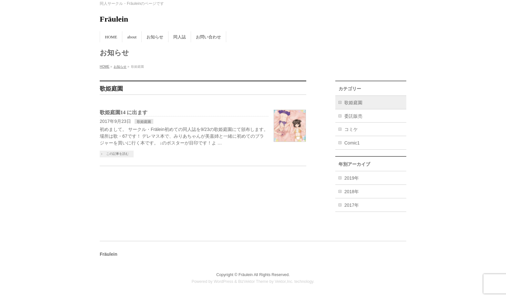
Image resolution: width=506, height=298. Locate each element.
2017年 (351, 205)
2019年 (351, 178)
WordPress (223, 281)
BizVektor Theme (253, 281)
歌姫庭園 (144, 122)
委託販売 (353, 116)
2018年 (351, 191)
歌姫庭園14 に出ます (123, 112)
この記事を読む (117, 153)
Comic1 (351, 142)
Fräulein (114, 19)
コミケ (351, 129)
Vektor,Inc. (284, 281)
